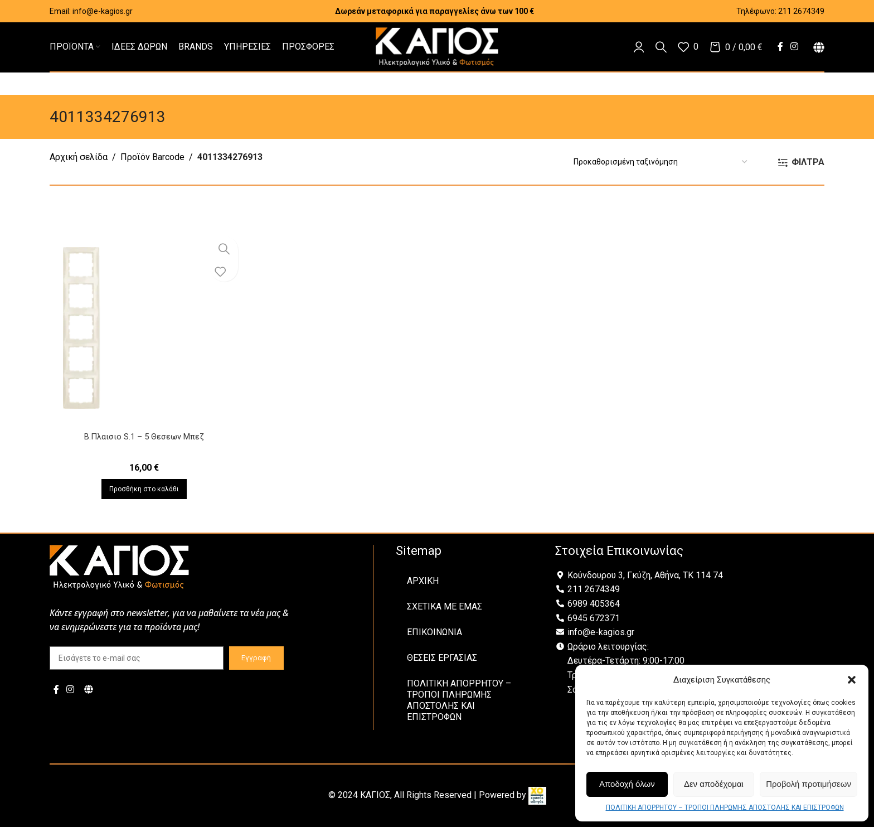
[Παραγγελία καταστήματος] (660, 161)
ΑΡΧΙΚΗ (423, 580)
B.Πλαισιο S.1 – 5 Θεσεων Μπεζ (142, 436)
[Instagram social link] (794, 46)
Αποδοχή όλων (627, 784)
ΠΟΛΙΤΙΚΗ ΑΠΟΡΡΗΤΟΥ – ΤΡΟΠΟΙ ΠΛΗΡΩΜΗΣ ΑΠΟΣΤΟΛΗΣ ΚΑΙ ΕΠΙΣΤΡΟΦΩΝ (725, 807)
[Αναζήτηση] (661, 47)
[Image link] (119, 566)
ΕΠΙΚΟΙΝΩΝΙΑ (434, 632)
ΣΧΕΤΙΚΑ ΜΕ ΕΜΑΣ (444, 606)
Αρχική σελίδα (79, 157)
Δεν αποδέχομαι (714, 784)
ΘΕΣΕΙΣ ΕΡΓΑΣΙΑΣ (442, 657)
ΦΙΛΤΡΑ (808, 162)
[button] (851, 679)
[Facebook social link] (780, 46)
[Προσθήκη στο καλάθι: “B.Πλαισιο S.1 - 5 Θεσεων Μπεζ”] (142, 489)
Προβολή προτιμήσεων (808, 784)
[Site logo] (437, 46)
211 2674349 (801, 11)
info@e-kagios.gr (102, 11)
